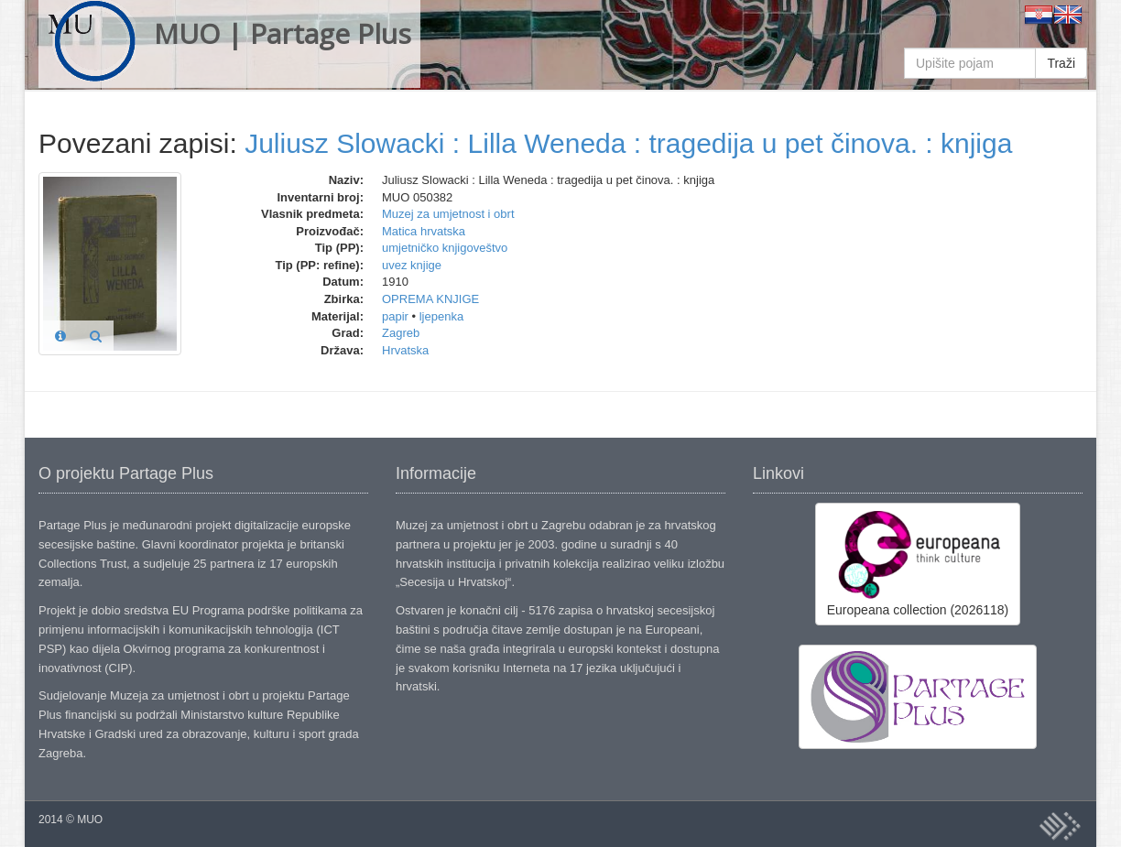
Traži (1061, 63)
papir (395, 316)
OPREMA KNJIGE (430, 299)
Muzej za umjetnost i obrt (448, 214)
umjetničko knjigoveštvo (444, 248)
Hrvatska (405, 350)
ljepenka (441, 316)
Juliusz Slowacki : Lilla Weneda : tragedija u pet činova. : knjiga (628, 143)
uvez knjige (411, 265)
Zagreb (400, 333)
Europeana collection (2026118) (917, 563)
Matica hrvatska (423, 231)
